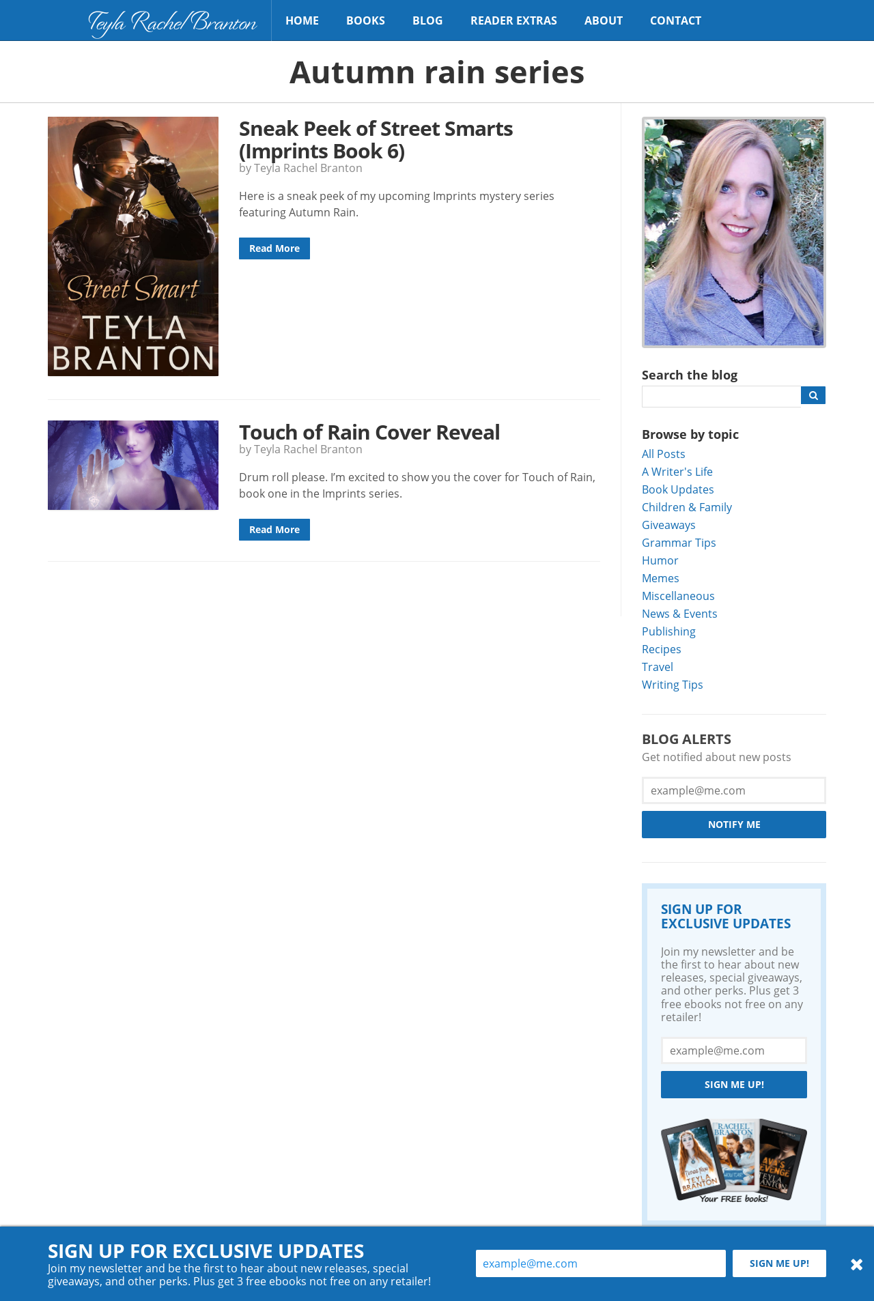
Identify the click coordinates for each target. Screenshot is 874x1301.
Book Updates (678, 489)
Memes (660, 578)
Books (365, 20)
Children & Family (687, 507)
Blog (427, 20)
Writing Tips (672, 684)
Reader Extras (513, 20)
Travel (657, 666)
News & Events (680, 613)
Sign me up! (734, 1084)
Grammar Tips (679, 542)
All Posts (664, 453)
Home (302, 20)
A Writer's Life (677, 471)
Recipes (661, 649)
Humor (660, 560)
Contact (675, 20)
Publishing (669, 631)
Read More (274, 248)
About (603, 20)
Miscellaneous (678, 595)
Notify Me (734, 824)
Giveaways (669, 524)
